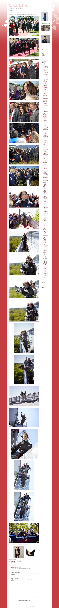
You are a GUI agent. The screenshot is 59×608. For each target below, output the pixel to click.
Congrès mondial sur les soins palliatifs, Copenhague (45, 203)
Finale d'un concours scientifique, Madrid (45, 168)
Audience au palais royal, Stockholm (45, 181)
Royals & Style (18, 5)
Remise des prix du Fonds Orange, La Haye (45, 133)
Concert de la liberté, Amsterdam (45, 233)
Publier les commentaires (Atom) (26, 600)
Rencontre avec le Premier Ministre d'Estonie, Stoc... (45, 87)
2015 (43, 55)
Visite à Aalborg (45, 179)
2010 (43, 287)
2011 (43, 286)
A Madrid (44, 113)
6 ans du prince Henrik (45, 258)
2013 (43, 283)
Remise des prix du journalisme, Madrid (45, 218)
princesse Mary (20, 562)
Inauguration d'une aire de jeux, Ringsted (45, 201)
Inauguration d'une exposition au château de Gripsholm (45, 171)
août (43, 61)
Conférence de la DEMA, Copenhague (45, 227)
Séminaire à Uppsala (44, 190)
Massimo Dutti (16, 562)
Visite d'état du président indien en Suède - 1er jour (45, 67)
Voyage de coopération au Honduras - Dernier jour (45, 105)
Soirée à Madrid (45, 176)
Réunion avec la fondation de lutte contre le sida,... (45, 174)
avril (43, 277)
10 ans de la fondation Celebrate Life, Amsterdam (45, 261)
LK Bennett (12, 562)
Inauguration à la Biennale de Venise (45, 225)
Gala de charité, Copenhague (45, 215)
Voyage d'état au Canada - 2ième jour (45, 80)
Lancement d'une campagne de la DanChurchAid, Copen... (45, 137)
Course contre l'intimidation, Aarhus (45, 70)
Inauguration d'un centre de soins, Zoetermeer (45, 128)
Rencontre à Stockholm (44, 77)
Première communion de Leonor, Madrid (45, 145)
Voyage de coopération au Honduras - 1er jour (45, 111)
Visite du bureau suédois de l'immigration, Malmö (45, 250)
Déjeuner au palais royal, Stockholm (45, 149)
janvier (44, 281)
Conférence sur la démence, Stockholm (45, 155)
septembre (44, 60)
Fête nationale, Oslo (45, 165)
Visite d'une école (45, 97)
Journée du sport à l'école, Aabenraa (45, 82)
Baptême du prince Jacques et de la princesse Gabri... (45, 198)
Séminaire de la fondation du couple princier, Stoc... (45, 230)
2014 (43, 282)
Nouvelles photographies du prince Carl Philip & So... (45, 192)
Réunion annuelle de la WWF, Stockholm (45, 130)
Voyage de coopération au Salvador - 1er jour (45, 93)
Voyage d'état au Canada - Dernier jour (45, 75)
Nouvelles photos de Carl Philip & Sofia (45, 72)
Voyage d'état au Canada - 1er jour (45, 95)
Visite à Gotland (45, 100)
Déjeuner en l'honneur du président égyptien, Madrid (45, 268)
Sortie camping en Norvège (45, 153)
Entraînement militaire (45, 123)
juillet (44, 62)
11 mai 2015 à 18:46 (16, 578)
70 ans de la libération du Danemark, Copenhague (45, 241)
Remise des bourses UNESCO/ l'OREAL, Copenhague (45, 184)
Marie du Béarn (13, 567)
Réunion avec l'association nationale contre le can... (45, 253)
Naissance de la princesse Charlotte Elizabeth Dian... (45, 264)
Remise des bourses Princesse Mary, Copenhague (45, 211)
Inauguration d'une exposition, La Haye (45, 142)
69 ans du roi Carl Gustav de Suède (45, 273)
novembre (44, 57)
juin (43, 63)
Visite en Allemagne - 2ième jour (45, 140)
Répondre (12, 569)
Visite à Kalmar (45, 208)
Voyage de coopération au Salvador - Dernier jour (45, 84)
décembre (44, 56)
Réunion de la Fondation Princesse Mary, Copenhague (45, 102)
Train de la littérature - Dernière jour (45, 90)
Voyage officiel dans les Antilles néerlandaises (45, 275)
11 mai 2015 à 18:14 (17, 572)
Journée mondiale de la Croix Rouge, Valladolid (45, 207)
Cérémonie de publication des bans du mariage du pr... (45, 163)
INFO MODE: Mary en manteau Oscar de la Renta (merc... (45, 246)
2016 (43, 54)
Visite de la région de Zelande (45, 147)
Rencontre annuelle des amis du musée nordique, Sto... (45, 236)
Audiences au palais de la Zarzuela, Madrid (45, 160)
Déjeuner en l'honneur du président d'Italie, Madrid (45, 187)
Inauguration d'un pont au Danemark (45, 196)
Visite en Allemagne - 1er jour (45, 151)
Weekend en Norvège (44, 239)
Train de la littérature (44, 108)
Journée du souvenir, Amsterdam (45, 256)
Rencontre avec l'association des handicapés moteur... (45, 117)
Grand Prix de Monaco (45, 115)
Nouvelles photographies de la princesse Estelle (45, 220)
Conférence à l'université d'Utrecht (45, 158)
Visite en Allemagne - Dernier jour (45, 135)
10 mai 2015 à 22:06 (18, 567)
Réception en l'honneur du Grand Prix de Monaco (45, 120)
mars (44, 278)
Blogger (33, 606)
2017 (43, 53)
